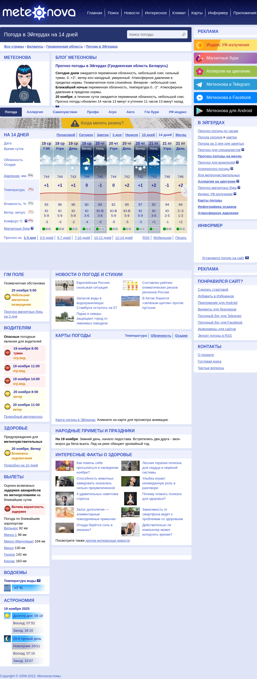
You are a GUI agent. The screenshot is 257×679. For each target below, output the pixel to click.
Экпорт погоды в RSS (215, 336)
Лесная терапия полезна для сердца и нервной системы (162, 467)
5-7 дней (64, 238)
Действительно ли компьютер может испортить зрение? (157, 529)
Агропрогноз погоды (214, 169)
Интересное (156, 13)
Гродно (9, 554)
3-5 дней (46, 238)
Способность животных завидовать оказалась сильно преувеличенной (96, 483)
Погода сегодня (210, 137)
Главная (94, 13)
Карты (197, 13)
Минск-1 (10, 535)
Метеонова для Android (229, 110)
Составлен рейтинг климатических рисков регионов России (160, 287)
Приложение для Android (218, 303)
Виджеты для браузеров (217, 309)
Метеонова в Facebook (228, 97)
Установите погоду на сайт (223, 258)
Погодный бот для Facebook (220, 322)
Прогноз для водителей (216, 162)
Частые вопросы (211, 368)
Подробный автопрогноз (23, 417)
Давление (11, 176)
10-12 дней (102, 238)
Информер (218, 13)
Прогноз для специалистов (219, 150)
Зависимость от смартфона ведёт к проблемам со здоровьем (162, 514)
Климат (179, 13)
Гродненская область (64, 46)
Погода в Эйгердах (102, 46)
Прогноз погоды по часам (218, 131)
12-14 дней (124, 238)
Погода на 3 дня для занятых (221, 143)
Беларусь (35, 46)
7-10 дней (82, 238)
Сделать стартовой (213, 289)
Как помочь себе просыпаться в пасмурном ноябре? (97, 467)
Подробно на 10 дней (21, 465)
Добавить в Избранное (216, 296)
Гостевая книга (209, 361)
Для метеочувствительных (219, 175)
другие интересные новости (107, 540)
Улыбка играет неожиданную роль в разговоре (158, 483)
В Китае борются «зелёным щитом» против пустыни (162, 303)
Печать (181, 238)
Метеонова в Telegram (228, 84)
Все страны (14, 46)
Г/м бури (151, 112)
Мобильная (162, 238)
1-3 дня (30, 238)
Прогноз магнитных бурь (217, 188)
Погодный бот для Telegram (219, 316)
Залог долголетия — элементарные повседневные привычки (96, 514)
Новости (131, 13)
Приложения (244, 13)
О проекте (206, 355)
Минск (9, 548)
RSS (146, 238)
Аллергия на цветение (228, 71)
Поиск (113, 13)
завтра (231, 137)
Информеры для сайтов (217, 329)
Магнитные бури (17, 228)
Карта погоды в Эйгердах (75, 420)
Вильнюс (11, 528)
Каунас (9, 561)
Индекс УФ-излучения (227, 45)
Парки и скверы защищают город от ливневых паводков (92, 318)
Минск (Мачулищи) (19, 541)
